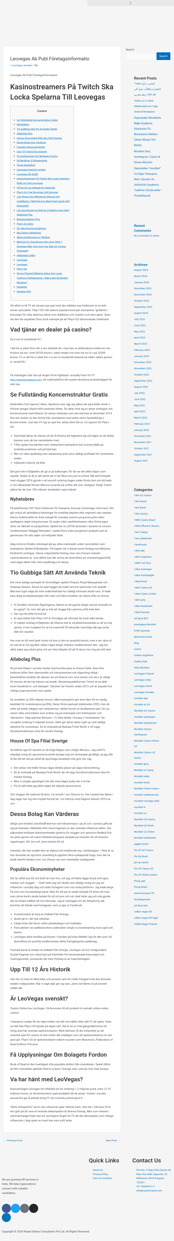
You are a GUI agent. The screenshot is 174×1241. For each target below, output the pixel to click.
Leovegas (22, 259)
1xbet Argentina (143, 557)
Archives (141, 265)
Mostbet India (142, 776)
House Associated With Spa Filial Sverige (41, 138)
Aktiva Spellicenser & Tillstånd (35, 237)
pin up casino (142, 862)
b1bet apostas (142, 631)
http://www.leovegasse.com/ (27, 379)
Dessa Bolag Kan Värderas (33, 142)
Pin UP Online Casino (146, 875)
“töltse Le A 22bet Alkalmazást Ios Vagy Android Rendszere (147, 106)
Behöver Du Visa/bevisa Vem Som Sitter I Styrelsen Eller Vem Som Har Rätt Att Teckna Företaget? (44, 246)
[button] (130, 3)
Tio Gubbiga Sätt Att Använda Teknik (39, 129)
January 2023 (142, 356)
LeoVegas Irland (144, 686)
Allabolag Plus (25, 133)
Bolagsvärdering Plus (29, 219)
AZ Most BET (142, 618)
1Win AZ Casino (143, 495)
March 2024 (141, 276)
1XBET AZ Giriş (143, 563)
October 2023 (142, 301)
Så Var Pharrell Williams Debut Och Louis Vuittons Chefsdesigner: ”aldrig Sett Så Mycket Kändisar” (41, 278)
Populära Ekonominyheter (32, 147)
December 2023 (143, 288)
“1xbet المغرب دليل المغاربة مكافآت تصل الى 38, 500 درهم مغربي (148, 89)
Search (130, 49)
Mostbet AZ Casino (145, 711)
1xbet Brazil (141, 581)
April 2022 (140, 411)
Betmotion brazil (144, 637)
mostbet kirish (142, 782)
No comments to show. (148, 236)
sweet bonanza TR (145, 893)
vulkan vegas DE (144, 912)
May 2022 (140, 405)
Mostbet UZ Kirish (145, 825)
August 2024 (141, 270)
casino (138, 649)
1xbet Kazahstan (144, 606)
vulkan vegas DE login (147, 918)
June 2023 (140, 325)
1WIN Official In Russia (147, 526)
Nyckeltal (22, 286)
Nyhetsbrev (23, 124)
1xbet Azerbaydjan (145, 575)
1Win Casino (141, 514)
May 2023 (140, 331)
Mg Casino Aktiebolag (30, 232)
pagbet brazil (142, 844)
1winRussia (141, 544)
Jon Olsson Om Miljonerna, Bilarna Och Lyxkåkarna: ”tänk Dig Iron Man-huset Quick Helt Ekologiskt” (43, 201)
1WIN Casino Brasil (145, 520)
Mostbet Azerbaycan (146, 723)
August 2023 (141, 313)
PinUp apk (140, 881)
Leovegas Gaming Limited (32, 169)
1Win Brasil (141, 501)
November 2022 (143, 368)
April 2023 (140, 338)
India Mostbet (142, 668)
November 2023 (143, 294)
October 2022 (142, 375)
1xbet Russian (142, 612)
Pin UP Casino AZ (144, 868)
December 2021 (143, 436)
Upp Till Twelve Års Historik (33, 151)
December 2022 (143, 362)
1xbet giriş (140, 600)
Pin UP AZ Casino (144, 850)
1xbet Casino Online (146, 594)
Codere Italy (141, 661)
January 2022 (142, 430)
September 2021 (144, 455)
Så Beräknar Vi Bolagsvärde (33, 160)
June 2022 (140, 399)
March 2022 (141, 418)
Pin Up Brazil (141, 856)
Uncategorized (142, 899)
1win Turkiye (141, 532)
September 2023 (144, 307)
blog (136, 643)
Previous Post (14, 1140)
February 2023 (142, 350)
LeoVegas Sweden (23, 65)
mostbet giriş (142, 764)
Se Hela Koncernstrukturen (33, 228)
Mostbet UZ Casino (145, 819)
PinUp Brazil (141, 887)
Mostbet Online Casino (147, 788)
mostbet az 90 (142, 704)
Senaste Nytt (24, 291)
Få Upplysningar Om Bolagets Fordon (39, 156)
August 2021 (141, 461)
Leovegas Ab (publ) (28, 174)
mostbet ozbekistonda (147, 795)
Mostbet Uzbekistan (146, 838)
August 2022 (141, 387)
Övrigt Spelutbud (27, 165)
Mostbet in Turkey (145, 770)
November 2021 (143, 442)
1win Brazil (140, 507)
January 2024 (142, 282)
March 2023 (141, 344)
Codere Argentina (144, 655)
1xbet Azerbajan (144, 569)
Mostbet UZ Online (145, 832)
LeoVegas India (143, 680)
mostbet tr (140, 807)
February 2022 (142, 424)
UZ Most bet (141, 906)
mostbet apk (141, 698)
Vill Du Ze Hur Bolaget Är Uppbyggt (38, 187)
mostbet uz (141, 813)
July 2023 (140, 319)
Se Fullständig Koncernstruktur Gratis (39, 120)
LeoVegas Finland (145, 674)
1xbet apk (140, 550)
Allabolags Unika (27, 255)
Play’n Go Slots (26, 223)
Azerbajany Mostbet (146, 624)
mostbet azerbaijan (145, 717)
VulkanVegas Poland (146, 924)
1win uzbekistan (144, 538)
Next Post (112, 1140)
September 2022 (144, 381)
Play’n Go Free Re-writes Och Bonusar (39, 192)
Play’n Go (22, 268)
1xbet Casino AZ (144, 588)
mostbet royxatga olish (148, 801)
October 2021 (142, 448)
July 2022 (140, 393)
